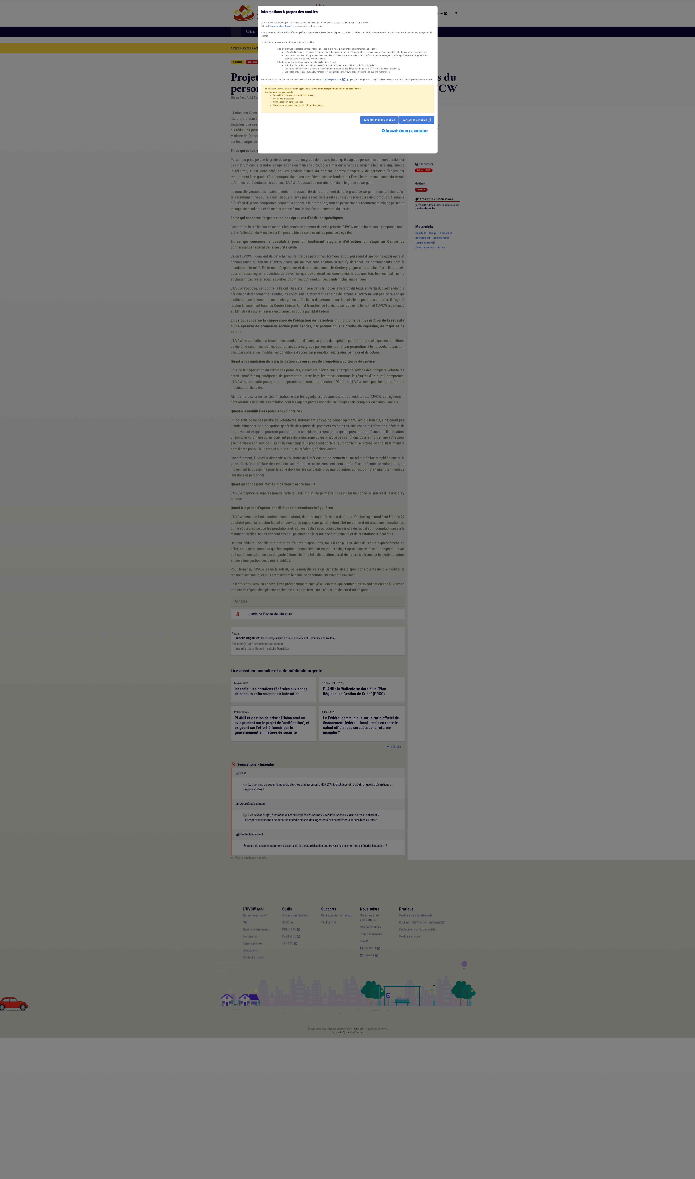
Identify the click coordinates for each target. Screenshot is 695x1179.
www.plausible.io (334, 79)
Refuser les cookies (415, 120)
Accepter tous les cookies (379, 120)
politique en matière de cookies (280, 26)
